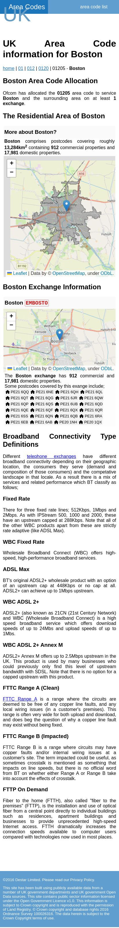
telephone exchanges (51, 457)
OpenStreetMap (69, 273)
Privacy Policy (82, 880)
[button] (66, 206)
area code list (94, 6)
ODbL (107, 273)
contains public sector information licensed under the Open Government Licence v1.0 (59, 899)
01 (20, 68)
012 (31, 68)
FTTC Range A (20, 699)
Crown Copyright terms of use (28, 919)
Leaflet (17, 273)
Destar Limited (27, 880)
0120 (44, 68)
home (8, 68)
